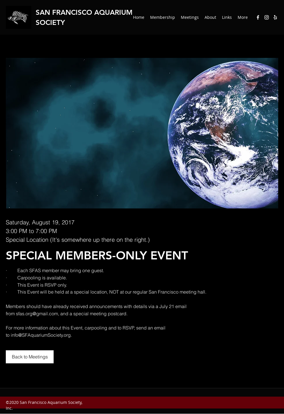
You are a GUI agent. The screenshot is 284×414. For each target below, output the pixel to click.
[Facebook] (258, 17)
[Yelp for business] (275, 17)
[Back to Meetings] (30, 356)
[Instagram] (267, 17)
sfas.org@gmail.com (37, 313)
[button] (210, 17)
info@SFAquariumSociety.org (41, 335)
